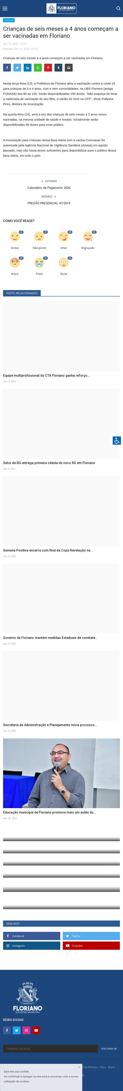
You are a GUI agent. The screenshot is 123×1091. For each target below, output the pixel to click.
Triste (39, 274)
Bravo (15, 274)
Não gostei (39, 248)
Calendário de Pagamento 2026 (49, 188)
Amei (63, 248)
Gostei (15, 248)
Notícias (9, 20)
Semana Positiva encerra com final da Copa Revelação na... (48, 550)
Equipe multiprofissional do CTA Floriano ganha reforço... (46, 375)
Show (63, 274)
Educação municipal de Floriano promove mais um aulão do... (49, 812)
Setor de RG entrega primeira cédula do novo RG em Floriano (49, 463)
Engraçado (87, 248)
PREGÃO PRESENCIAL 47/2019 (49, 203)
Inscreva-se (109, 1048)
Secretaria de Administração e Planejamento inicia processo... (50, 725)
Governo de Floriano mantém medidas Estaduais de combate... (50, 638)
